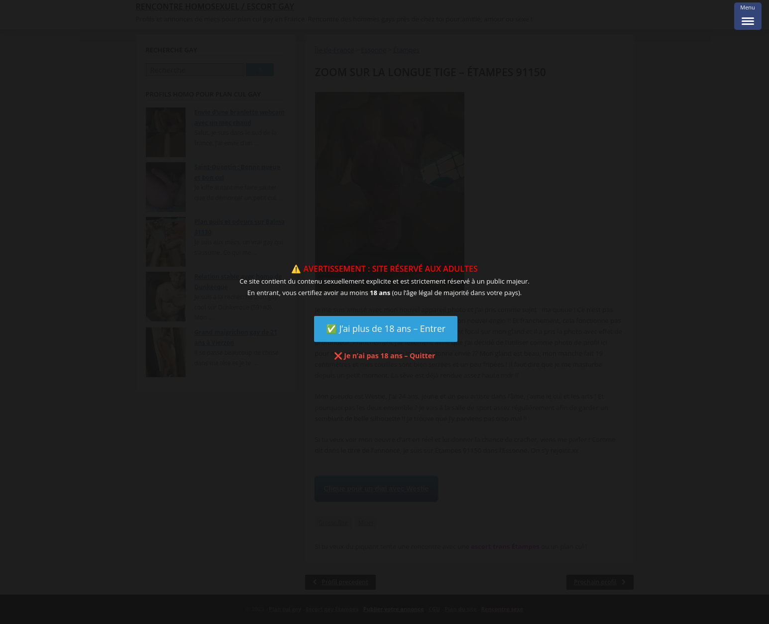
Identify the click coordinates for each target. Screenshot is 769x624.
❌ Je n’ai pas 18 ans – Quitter (385, 355)
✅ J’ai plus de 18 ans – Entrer (385, 328)
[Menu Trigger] (748, 16)
